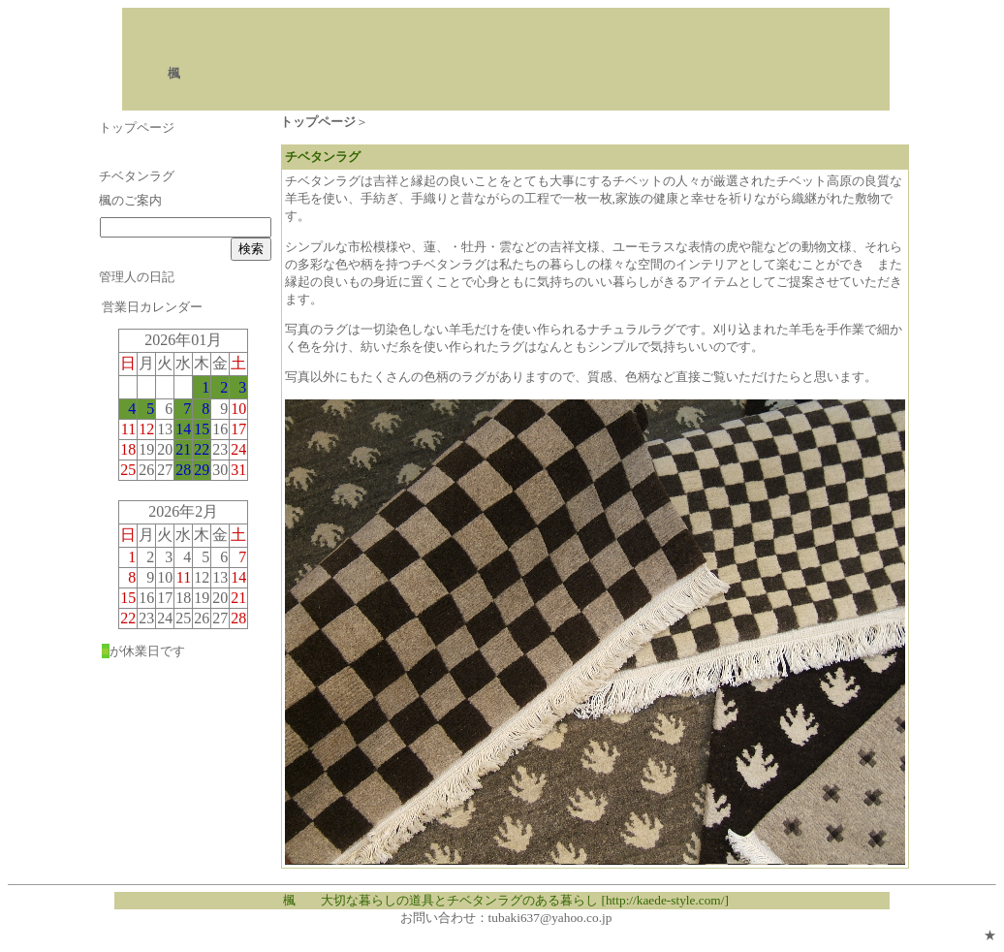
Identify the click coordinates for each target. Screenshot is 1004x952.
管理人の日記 (136, 277)
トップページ (136, 127)
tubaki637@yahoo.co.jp (550, 917)
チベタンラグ (136, 176)
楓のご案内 (130, 200)
